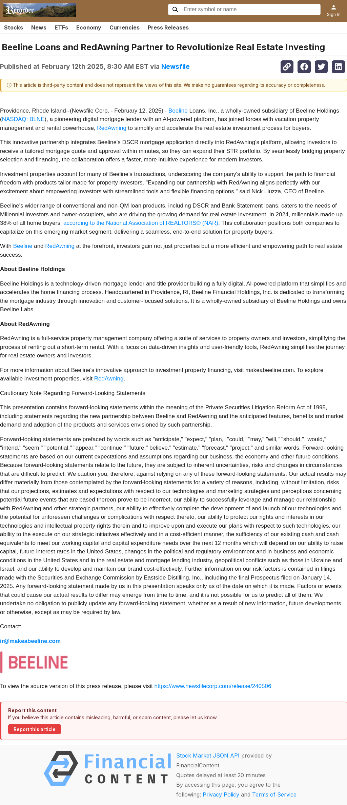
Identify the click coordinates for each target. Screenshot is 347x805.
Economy (88, 27)
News (38, 27)
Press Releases (168, 27)
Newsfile (175, 66)
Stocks (13, 27)
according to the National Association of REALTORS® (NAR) (140, 223)
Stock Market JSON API (208, 755)
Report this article (35, 729)
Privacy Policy (221, 794)
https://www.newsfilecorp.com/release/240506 (212, 686)
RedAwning (111, 128)
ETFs (61, 27)
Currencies (124, 27)
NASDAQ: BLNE (23, 119)
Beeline (178, 110)
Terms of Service (274, 794)
